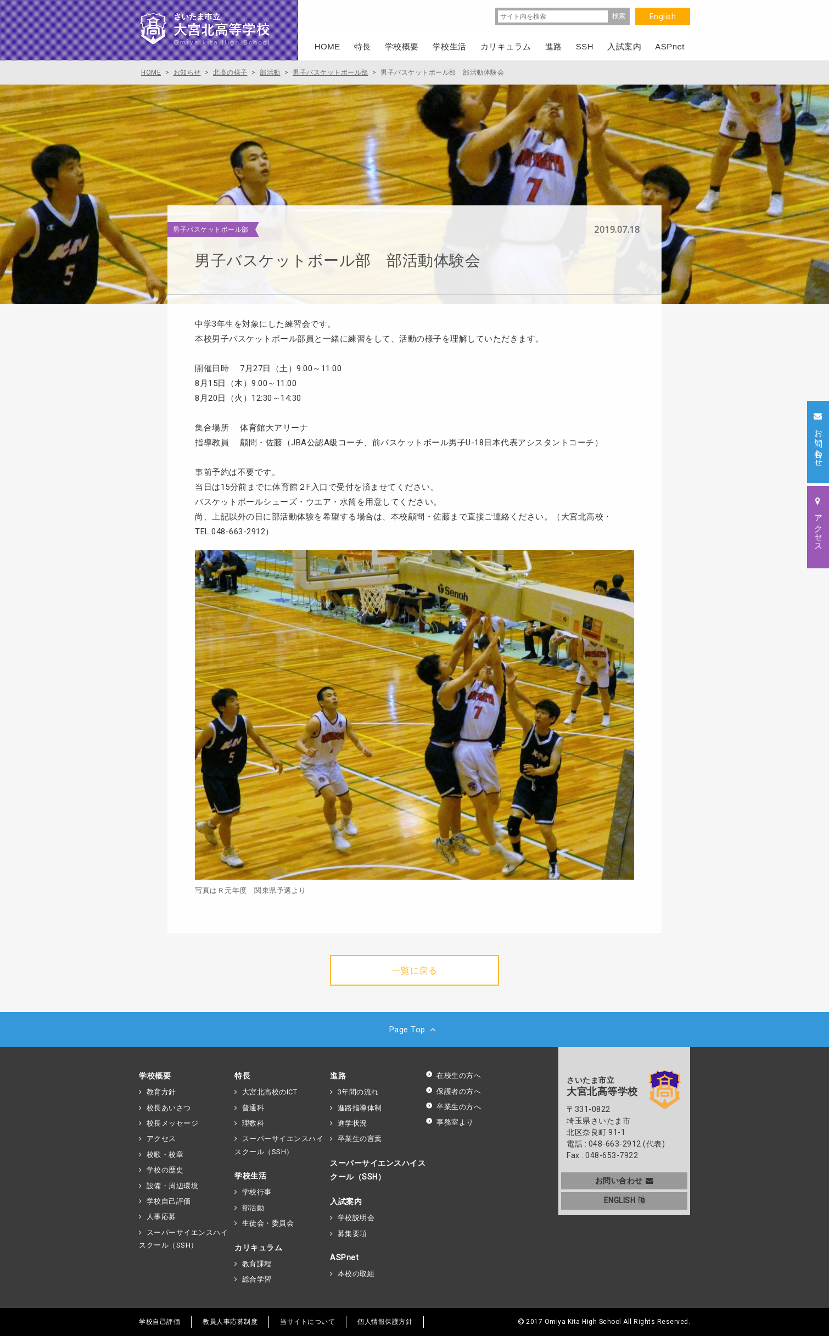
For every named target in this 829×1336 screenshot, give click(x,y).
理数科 (253, 1123)
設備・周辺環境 (173, 1186)
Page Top (414, 1030)
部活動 (253, 1208)
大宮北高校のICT (270, 1092)
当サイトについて (307, 1322)
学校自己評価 (169, 1201)
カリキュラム (258, 1247)
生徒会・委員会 (268, 1223)
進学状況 (352, 1123)
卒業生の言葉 (360, 1138)
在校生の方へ (453, 1075)
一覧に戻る (415, 970)
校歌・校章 (165, 1154)
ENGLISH (624, 1200)
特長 (242, 1075)
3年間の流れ (358, 1092)
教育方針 (161, 1092)
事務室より (449, 1122)
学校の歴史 (165, 1170)
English (662, 16)
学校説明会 (356, 1218)
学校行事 (257, 1192)
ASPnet (344, 1257)
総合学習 (257, 1279)
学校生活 (250, 1175)
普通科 (253, 1108)
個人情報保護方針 (384, 1322)
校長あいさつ (169, 1108)
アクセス (161, 1138)
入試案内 (346, 1201)
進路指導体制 (360, 1108)
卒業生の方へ (453, 1107)
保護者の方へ (453, 1091)
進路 (338, 1075)
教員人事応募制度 (230, 1322)
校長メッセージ (173, 1123)
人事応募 (161, 1216)
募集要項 (352, 1233)
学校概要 (155, 1075)
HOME (327, 46)
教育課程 (257, 1264)
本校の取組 (356, 1274)
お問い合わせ (624, 1180)
